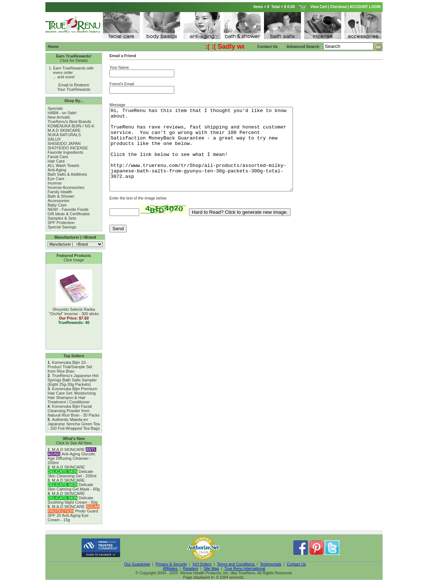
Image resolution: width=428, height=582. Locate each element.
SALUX (54, 139)
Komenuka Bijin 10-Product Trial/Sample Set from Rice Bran (70, 366)
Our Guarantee (137, 564)
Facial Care (58, 156)
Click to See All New (74, 443)
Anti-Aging (57, 170)
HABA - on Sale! (62, 113)
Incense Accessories (66, 187)
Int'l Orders (202, 564)
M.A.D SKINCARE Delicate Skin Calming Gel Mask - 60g (74, 484)
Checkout (338, 7)
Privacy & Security (171, 564)
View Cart (318, 7)
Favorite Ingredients (65, 152)
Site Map (211, 568)
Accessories (58, 200)
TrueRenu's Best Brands (69, 121)
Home (53, 46)
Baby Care (57, 205)
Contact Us (267, 46)
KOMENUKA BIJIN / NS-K (71, 126)
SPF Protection (61, 222)
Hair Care (56, 161)
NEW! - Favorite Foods (68, 209)
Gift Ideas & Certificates (69, 214)
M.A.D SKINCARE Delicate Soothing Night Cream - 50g (72, 497)
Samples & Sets (62, 218)
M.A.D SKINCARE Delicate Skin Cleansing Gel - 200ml (72, 471)
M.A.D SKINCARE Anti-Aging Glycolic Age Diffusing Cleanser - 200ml (72, 456)
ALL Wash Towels (63, 165)
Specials (55, 108)
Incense (55, 183)
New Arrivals (59, 117)
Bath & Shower (61, 196)
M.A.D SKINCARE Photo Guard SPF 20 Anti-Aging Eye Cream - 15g (74, 513)
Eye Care (56, 178)
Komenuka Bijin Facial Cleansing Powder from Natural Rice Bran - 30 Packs (74, 410)
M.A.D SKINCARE (64, 130)
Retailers (190, 568)
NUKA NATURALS (64, 135)
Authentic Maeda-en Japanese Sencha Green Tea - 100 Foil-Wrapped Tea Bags (74, 423)
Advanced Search (303, 46)
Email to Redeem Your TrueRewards (73, 87)
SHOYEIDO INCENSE (68, 148)
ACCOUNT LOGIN (366, 7)
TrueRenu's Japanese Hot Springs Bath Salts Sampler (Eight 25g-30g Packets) (73, 380)
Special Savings (62, 227)
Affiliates (171, 568)
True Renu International (244, 568)
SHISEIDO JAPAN (64, 143)
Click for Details (74, 60)
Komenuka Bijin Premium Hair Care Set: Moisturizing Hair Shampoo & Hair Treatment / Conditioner (72, 395)
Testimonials (271, 564)
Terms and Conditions (236, 564)
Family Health (60, 192)
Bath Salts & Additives (67, 174)
